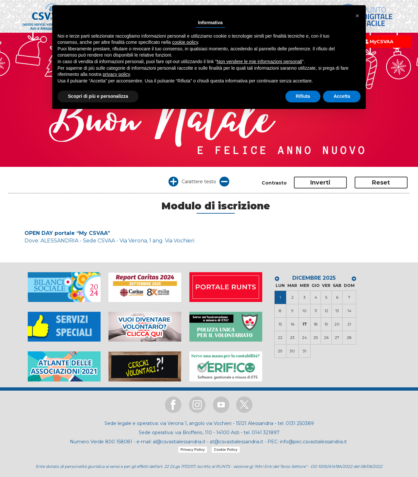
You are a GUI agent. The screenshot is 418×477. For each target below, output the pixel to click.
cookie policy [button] (185, 42)
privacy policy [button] (116, 74)
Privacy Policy (193, 449)
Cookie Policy (225, 449)
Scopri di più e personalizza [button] (98, 96)
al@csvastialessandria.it (179, 442)
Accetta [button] (341, 96)
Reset (381, 182)
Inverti (320, 182)
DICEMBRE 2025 (314, 278)
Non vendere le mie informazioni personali (259, 61)
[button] (357, 15)
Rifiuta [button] (303, 96)
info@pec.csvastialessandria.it (313, 442)
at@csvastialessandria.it (236, 442)
